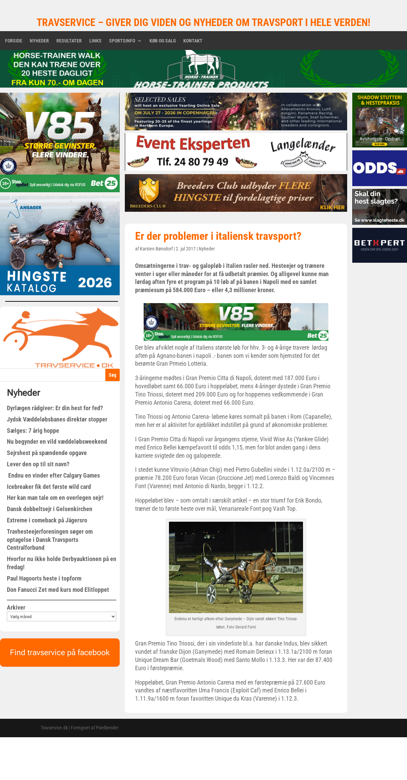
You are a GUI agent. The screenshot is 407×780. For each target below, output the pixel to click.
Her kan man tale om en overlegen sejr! (55, 497)
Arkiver (16, 607)
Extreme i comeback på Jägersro (47, 520)
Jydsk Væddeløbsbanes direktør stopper (57, 419)
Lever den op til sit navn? (38, 464)
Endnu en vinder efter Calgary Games (53, 475)
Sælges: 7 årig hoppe (33, 430)
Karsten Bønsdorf (156, 248)
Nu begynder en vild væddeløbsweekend (57, 441)
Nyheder (39, 40)
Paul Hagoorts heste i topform (44, 578)
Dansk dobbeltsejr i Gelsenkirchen (49, 508)
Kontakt (192, 40)
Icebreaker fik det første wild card (49, 486)
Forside (13, 40)
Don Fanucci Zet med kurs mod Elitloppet (58, 589)
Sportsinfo (122, 40)
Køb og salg (162, 40)
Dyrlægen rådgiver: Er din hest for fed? (55, 408)
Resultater (69, 40)
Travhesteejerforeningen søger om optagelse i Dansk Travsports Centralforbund (50, 539)
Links (95, 40)
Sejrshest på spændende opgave (47, 452)
